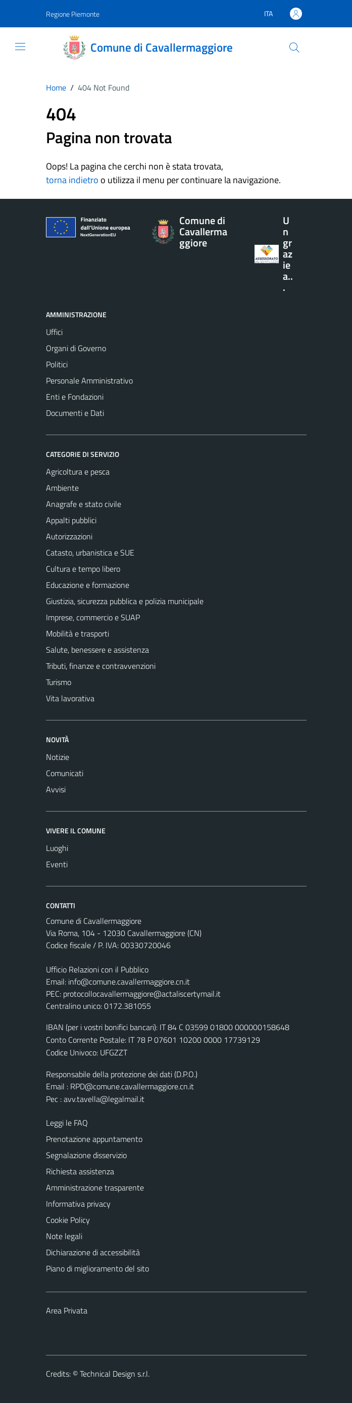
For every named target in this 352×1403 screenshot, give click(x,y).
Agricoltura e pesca (78, 471)
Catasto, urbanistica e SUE (90, 552)
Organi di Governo (76, 348)
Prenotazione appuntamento (94, 1139)
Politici (57, 364)
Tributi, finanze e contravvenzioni (101, 666)
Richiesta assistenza (80, 1171)
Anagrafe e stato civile (83, 504)
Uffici (54, 332)
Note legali (64, 1236)
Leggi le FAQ (67, 1123)
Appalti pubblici (71, 520)
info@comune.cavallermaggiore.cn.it (129, 981)
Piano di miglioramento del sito (97, 1268)
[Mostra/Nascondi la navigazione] (20, 46)
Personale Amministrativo (89, 380)
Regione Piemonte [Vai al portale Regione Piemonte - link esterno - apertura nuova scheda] (72, 14)
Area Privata (66, 1310)
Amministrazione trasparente (95, 1187)
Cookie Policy (68, 1220)
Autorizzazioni (69, 536)
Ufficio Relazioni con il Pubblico (97, 969)
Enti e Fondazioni (75, 397)
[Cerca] (294, 47)
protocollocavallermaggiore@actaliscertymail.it (142, 994)
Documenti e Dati (75, 413)
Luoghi (57, 848)
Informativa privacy (78, 1204)
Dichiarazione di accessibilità (93, 1252)
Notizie (57, 757)
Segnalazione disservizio (86, 1155)
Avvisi (56, 789)
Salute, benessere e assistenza (97, 650)
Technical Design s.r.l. (114, 1374)
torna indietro (72, 180)
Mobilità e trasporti (77, 633)
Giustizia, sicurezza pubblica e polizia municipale (125, 601)
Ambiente (62, 488)
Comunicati (64, 773)
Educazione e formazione (87, 585)
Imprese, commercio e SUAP (93, 617)
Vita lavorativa (70, 698)
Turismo (58, 682)
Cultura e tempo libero (83, 569)
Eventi (57, 864)
